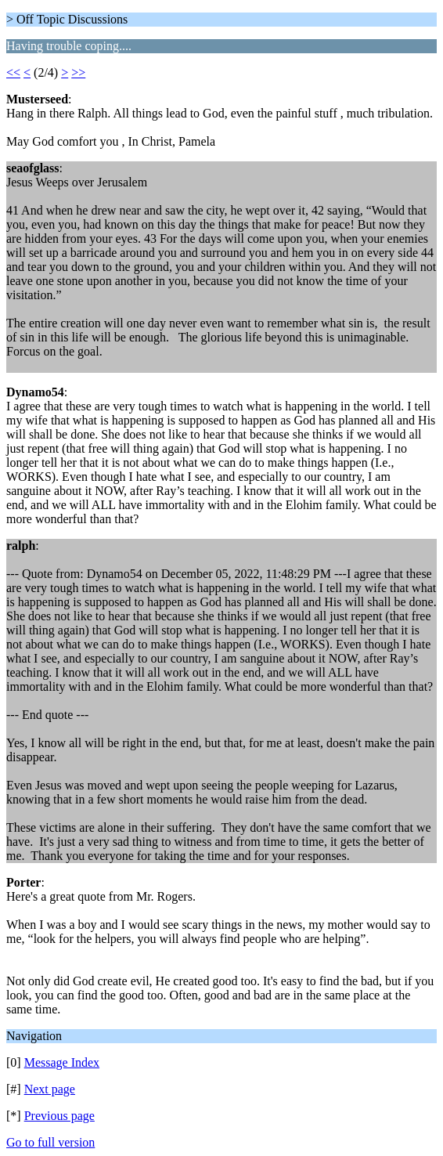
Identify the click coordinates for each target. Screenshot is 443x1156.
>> (78, 72)
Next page (49, 1089)
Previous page (59, 1115)
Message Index (61, 1062)
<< (13, 72)
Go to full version (50, 1142)
